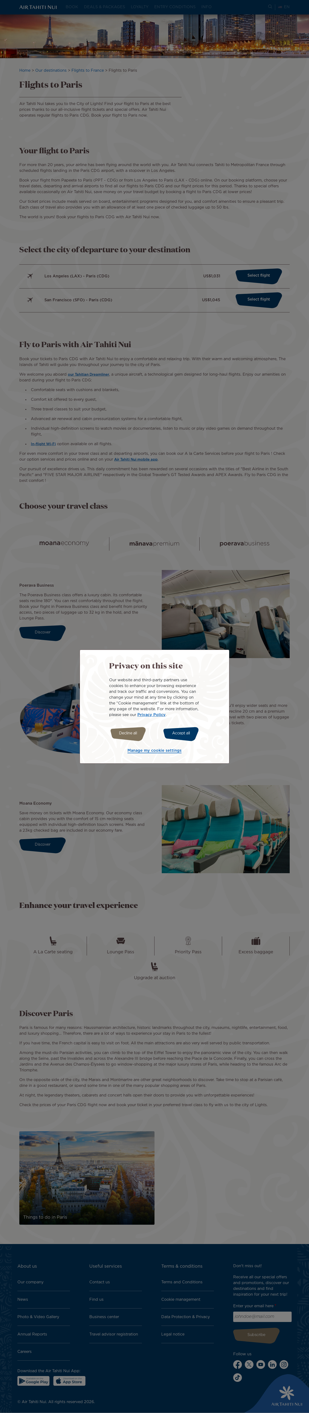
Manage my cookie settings (154, 751)
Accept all (183, 733)
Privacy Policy (151, 714)
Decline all (126, 733)
